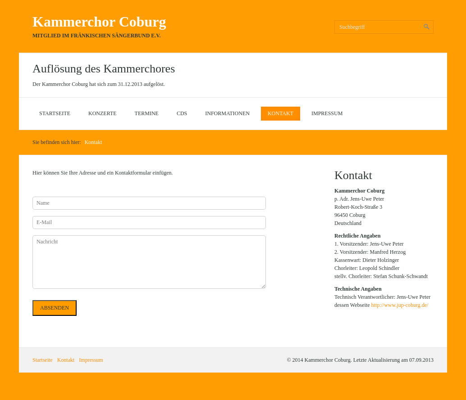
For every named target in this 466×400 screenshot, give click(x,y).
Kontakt (280, 113)
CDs (182, 113)
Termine (147, 113)
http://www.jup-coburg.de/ (399, 305)
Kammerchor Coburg (99, 21)
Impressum (327, 113)
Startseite (54, 113)
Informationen (227, 113)
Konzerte (102, 113)
